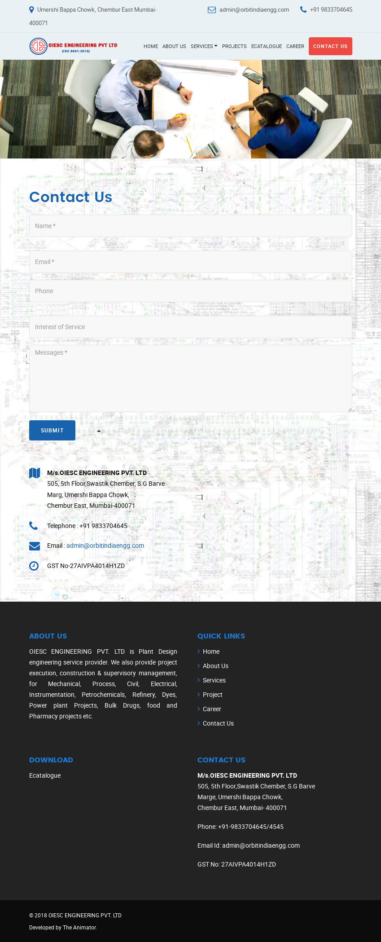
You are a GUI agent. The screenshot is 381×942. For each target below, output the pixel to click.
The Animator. (80, 927)
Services (204, 46)
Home (151, 46)
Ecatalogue (266, 46)
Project (213, 694)
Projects (234, 46)
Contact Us (330, 46)
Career (295, 46)
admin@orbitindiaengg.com (254, 9)
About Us (174, 46)
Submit (52, 430)
